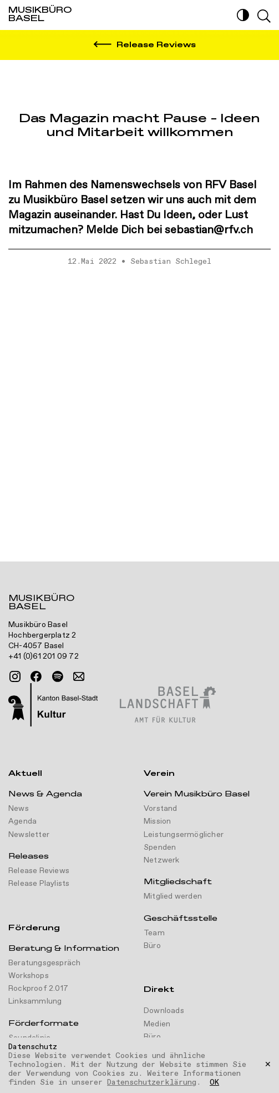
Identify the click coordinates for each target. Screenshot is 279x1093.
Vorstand (160, 809)
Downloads (164, 1011)
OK (214, 1083)
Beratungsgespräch (44, 963)
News (18, 809)
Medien (157, 1024)
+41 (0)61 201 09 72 (43, 656)
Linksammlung (35, 1001)
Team (154, 933)
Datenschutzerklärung (151, 1082)
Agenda (22, 821)
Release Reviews (38, 871)
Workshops (28, 976)
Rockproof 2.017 (38, 989)
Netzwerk (162, 860)
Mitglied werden (173, 896)
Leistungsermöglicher (184, 835)
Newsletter (28, 835)
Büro (152, 946)
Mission (157, 821)
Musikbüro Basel (41, 604)
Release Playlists (38, 884)
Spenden (160, 848)
